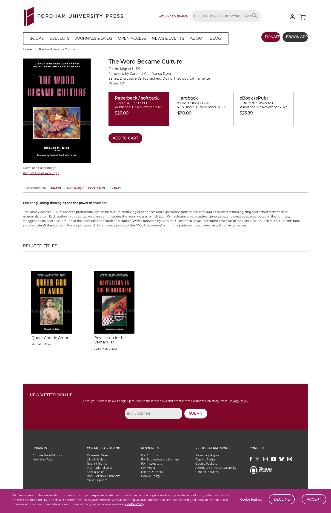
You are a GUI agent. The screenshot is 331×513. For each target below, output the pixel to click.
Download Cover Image (39, 168)
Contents (96, 188)
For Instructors (151, 463)
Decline (282, 499)
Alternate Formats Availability (216, 467)
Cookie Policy (134, 504)
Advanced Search (173, 16)
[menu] (119, 38)
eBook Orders (96, 459)
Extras (115, 188)
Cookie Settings (251, 499)
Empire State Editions (48, 455)
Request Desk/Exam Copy (41, 173)
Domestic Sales (97, 455)
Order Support (97, 480)
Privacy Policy (238, 401)
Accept (314, 499)
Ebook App (294, 37)
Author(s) (75, 188)
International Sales (99, 467)
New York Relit (43, 459)
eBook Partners (152, 472)
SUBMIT (196, 413)
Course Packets (206, 463)
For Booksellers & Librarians (160, 459)
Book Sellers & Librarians (103, 476)
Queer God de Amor (49, 338)
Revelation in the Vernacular (110, 340)
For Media (148, 467)
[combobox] (226, 16)
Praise (56, 188)
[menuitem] (35, 38)
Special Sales (95, 472)
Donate (266, 37)
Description (35, 188)
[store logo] (73, 15)
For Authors (149, 455)
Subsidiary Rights (207, 455)
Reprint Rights (97, 463)
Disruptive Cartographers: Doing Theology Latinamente (165, 78)
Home (27, 49)
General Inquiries (207, 472)
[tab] (36, 189)
